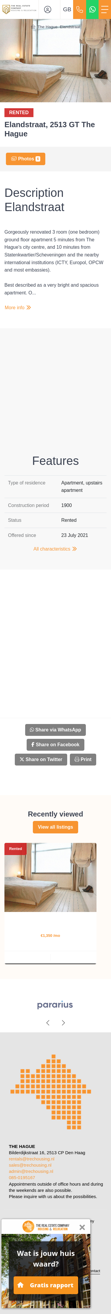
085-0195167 (22, 1177)
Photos (25, 159)
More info (18, 307)
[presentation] (48, 1023)
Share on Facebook (55, 744)
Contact (93, 1271)
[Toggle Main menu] (105, 9)
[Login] (49, 9)
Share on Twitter (41, 759)
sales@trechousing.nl (30, 1165)
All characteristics (55, 548)
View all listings (55, 827)
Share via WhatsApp (55, 729)
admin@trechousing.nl (31, 1171)
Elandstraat (70, 27)
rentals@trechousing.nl (31, 1158)
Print (83, 759)
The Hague (47, 27)
